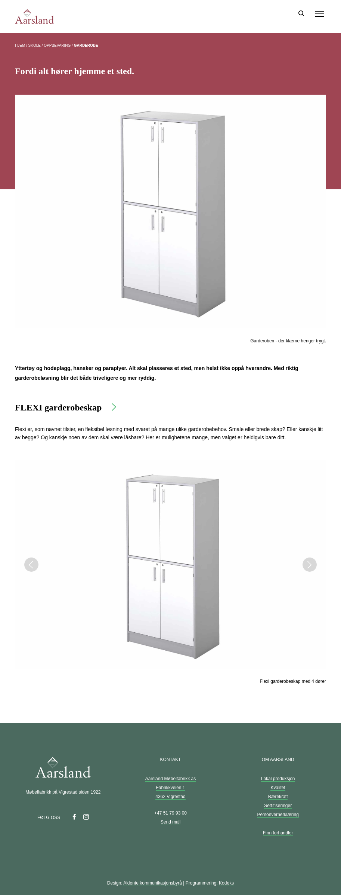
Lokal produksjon (278, 778)
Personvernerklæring (277, 814)
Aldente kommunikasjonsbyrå (152, 883)
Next (310, 565)
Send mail (170, 822)
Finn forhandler (278, 833)
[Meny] (319, 14)
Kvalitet (277, 787)
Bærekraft (278, 796)
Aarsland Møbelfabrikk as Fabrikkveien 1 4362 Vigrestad (170, 787)
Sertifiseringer (278, 805)
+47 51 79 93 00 (170, 813)
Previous (31, 565)
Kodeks (226, 883)
